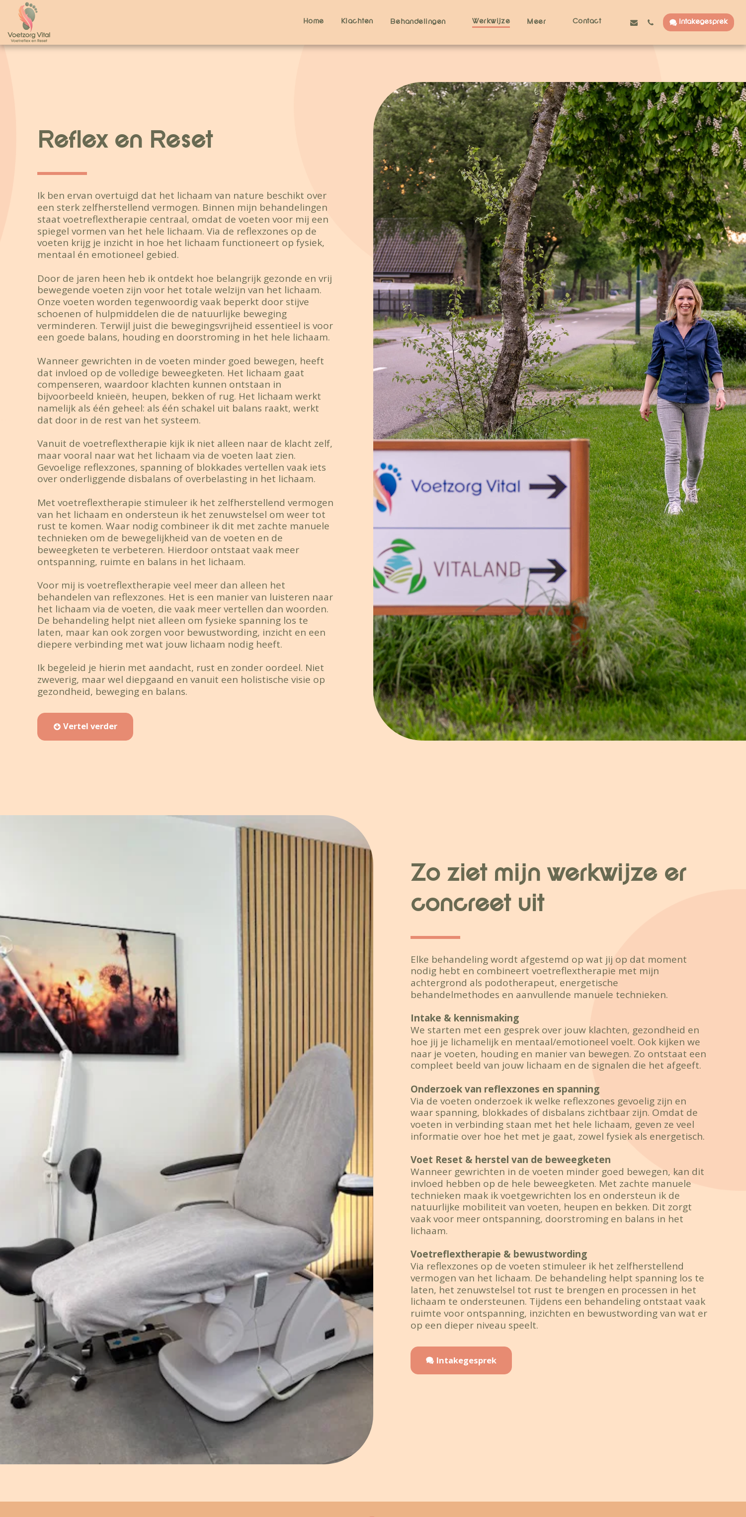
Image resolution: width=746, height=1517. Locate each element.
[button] (423, 22)
